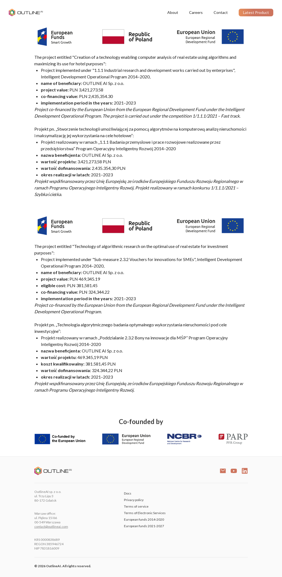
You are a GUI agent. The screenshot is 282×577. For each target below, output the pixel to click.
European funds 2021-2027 (144, 526)
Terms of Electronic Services (145, 513)
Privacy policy (134, 500)
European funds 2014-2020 (144, 519)
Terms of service (136, 506)
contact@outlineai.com (51, 526)
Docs (127, 493)
